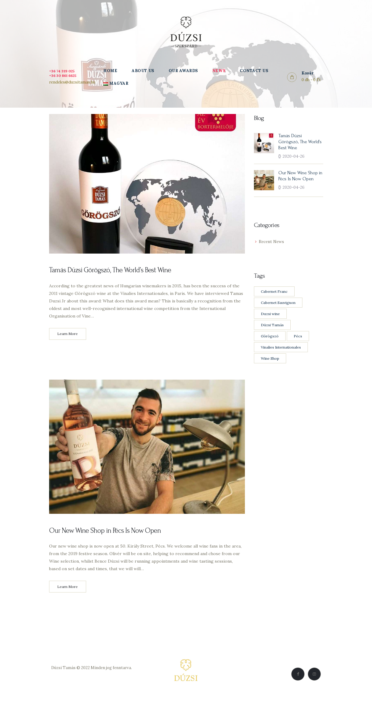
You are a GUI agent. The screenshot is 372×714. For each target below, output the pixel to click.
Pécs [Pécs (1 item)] (298, 336)
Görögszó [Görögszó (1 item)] (270, 336)
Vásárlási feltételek (91, 684)
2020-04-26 (294, 157)
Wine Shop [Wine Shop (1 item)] (270, 359)
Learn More (67, 335)
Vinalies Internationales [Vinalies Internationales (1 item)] (281, 348)
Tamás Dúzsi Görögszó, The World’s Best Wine (113, 270)
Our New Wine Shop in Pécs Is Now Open (107, 532)
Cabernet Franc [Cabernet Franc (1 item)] (274, 292)
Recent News (272, 242)
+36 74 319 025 (63, 71)
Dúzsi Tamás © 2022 (70, 671)
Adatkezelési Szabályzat (91, 678)
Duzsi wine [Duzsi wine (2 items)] (270, 314)
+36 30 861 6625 (64, 75)
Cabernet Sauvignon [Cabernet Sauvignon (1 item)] (278, 303)
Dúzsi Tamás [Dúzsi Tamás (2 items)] (272, 325)
